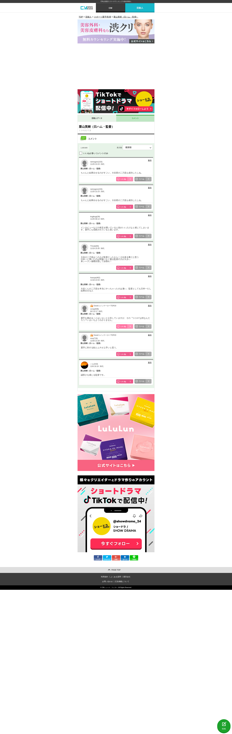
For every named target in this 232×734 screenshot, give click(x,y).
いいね (127, 179)
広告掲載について (122, 581)
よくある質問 (115, 577)
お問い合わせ (107, 581)
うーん (145, 179)
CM (110, 8)
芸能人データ (97, 118)
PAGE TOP (116, 570)
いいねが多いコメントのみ (95, 153)
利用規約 (104, 577)
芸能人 (140, 8)
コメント (135, 118)
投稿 (224, 729)
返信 (150, 160)
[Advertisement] (116, 67)
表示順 (135, 147)
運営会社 (126, 577)
